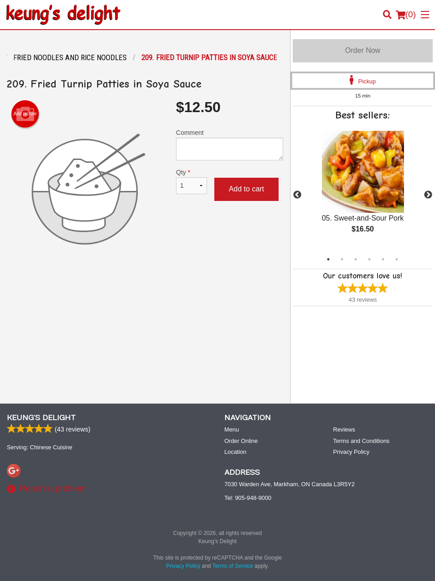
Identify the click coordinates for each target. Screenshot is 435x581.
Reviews (344, 429)
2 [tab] (342, 259)
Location (235, 451)
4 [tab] (369, 259)
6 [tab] (396, 259)
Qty (191, 181)
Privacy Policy (351, 451)
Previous (297, 195)
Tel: (247, 497)
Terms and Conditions (361, 440)
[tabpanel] (362, 190)
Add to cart (246, 189)
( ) (406, 14)
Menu (231, 429)
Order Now (362, 50)
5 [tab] (383, 259)
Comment (229, 144)
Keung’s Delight (41, 418)
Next (428, 195)
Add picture (25, 114)
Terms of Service (232, 566)
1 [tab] (328, 259)
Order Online (241, 440)
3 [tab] (355, 259)
